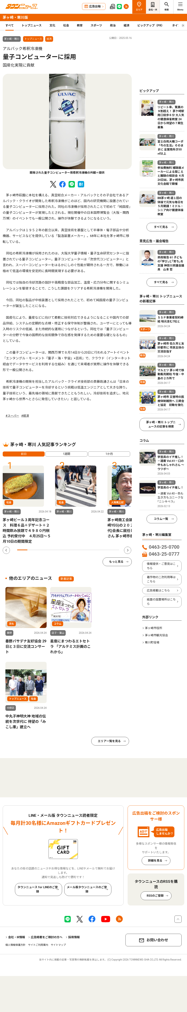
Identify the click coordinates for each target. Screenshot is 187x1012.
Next (127, 550)
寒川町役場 (152, 642)
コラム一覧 (161, 519)
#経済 (25, 415)
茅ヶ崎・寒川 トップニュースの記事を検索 (161, 424)
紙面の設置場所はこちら (161, 602)
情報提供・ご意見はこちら (161, 566)
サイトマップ (58, 944)
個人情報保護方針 (15, 944)
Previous (6, 550)
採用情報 (74, 937)
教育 (80, 25)
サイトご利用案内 (38, 944)
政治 (113, 25)
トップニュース (32, 25)
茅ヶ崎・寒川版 (15, 17)
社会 (66, 25)
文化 (52, 25)
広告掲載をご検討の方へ (46, 937)
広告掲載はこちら (158, 590)
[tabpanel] (67, 124)
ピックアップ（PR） (150, 25)
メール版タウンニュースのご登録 (87, 889)
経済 (126, 25)
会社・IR (152, 9)
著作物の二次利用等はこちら (161, 579)
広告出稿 (95, 6)
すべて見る (161, 227)
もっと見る (116, 561)
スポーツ (96, 25)
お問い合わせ (157, 940)
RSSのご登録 (155, 895)
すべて (9, 25)
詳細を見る (155, 860)
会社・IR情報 (16, 937)
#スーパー (12, 415)
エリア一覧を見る (109, 741)
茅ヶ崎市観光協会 (156, 635)
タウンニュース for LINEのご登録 (37, 889)
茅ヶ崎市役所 (153, 628)
